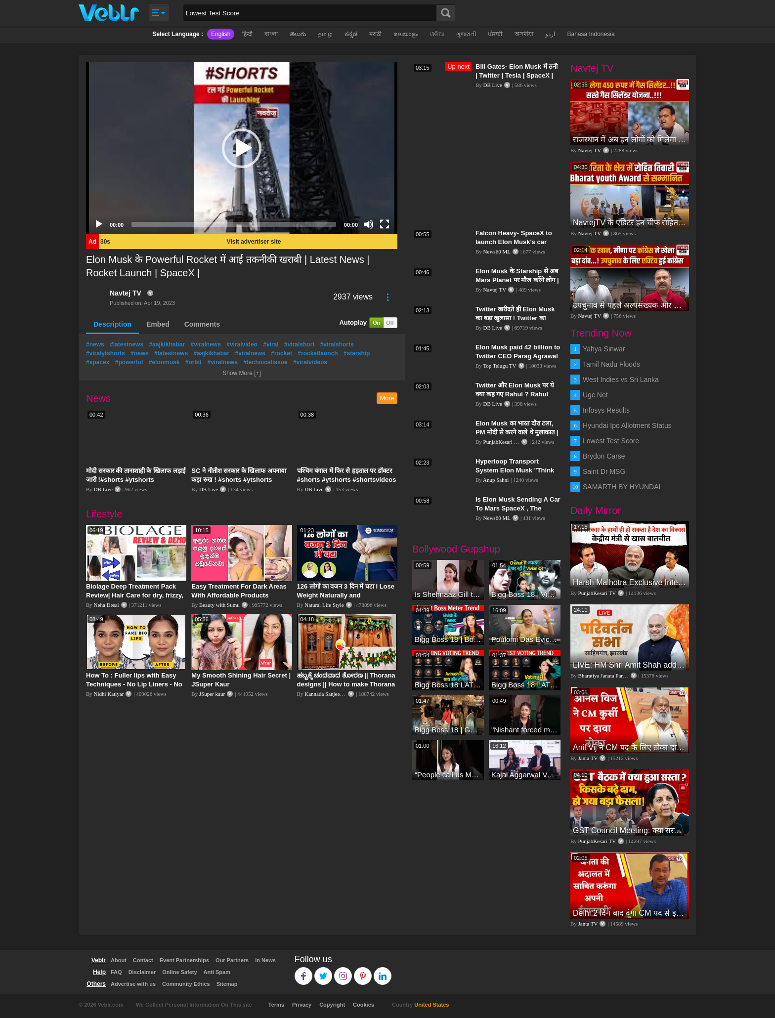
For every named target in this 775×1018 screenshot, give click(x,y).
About (119, 960)
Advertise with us (133, 984)
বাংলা (271, 34)
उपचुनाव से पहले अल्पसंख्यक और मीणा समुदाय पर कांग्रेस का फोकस (630, 305)
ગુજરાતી (466, 34)
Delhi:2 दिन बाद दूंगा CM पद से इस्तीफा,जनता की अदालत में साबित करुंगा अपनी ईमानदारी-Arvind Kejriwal (630, 913)
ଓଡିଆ (437, 34)
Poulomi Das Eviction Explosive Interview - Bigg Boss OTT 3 (524, 639)
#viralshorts (337, 344)
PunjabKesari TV (502, 442)
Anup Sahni (496, 480)
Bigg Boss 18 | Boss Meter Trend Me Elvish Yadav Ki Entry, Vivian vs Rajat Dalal (448, 639)
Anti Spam (217, 972)
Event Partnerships (184, 960)
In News (265, 960)
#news (95, 344)
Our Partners (232, 960)
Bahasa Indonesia (590, 34)
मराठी (375, 34)
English (220, 34)
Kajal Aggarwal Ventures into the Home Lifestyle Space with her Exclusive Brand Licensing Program (524, 774)
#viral (270, 344)
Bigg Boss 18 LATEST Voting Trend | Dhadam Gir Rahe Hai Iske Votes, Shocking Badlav (448, 684)
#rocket (281, 353)
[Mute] (369, 224)
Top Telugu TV (499, 366)
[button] (241, 148)
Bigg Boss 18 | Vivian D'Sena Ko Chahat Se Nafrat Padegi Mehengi (524, 594)
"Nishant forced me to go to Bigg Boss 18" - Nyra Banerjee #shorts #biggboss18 (524, 729)
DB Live (103, 489)
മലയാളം (405, 34)
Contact (143, 960)
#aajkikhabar (167, 344)
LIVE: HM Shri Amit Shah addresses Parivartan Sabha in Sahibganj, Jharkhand (630, 665)
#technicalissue (265, 362)
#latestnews (126, 344)
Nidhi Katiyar (109, 694)
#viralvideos (310, 362)
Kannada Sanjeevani (326, 694)
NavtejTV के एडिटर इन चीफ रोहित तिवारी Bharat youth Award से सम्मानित (630, 222)
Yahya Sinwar (604, 349)
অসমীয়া (524, 34)
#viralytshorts (105, 353)
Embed (158, 324)
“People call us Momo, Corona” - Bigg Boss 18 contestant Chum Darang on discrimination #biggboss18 (448, 774)
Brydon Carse (604, 456)
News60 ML (497, 251)
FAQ (116, 972)
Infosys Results (606, 410)
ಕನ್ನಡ (350, 34)
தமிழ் (325, 34)
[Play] (99, 224)
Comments (202, 324)
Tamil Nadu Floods (611, 364)
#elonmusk (164, 362)
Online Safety (179, 972)
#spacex (97, 362)
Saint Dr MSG (604, 471)
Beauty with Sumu (219, 605)
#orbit (193, 362)
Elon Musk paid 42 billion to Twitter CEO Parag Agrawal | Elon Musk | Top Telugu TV (517, 356)
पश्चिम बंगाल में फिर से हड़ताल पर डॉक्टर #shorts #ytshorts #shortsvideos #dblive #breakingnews (346, 479)
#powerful (129, 362)
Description (112, 324)
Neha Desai (106, 605)
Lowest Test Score (611, 441)
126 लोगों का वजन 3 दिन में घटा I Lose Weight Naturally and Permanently (345, 595)
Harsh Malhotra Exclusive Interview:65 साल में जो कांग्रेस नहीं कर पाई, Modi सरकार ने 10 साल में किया (630, 582)
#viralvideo (242, 344)
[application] (241, 148)
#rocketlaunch (318, 353)
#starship (357, 353)
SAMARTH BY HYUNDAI (621, 487)
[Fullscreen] (384, 224)
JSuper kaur (212, 694)
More (387, 398)
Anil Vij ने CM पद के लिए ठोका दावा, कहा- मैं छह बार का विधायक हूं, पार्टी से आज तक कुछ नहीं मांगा (630, 747)
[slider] (233, 224)
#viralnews (205, 344)
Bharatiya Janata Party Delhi (609, 676)
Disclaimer (142, 972)
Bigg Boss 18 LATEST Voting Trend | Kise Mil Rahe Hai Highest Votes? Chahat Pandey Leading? (524, 684)
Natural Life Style (324, 605)
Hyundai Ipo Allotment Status (627, 425)
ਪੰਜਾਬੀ (495, 34)
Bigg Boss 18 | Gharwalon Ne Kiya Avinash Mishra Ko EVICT (448, 729)
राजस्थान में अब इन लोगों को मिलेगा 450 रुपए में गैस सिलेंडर (630, 139)
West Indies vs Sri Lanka (621, 379)
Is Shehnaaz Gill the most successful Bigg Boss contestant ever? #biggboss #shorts (448, 594)
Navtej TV (125, 293)
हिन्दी (247, 34)
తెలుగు (298, 34)
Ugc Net (595, 395)
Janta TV (588, 758)
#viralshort (299, 344)
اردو (550, 34)
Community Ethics (186, 984)
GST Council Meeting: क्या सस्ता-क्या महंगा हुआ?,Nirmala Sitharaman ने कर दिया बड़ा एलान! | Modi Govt (630, 830)
